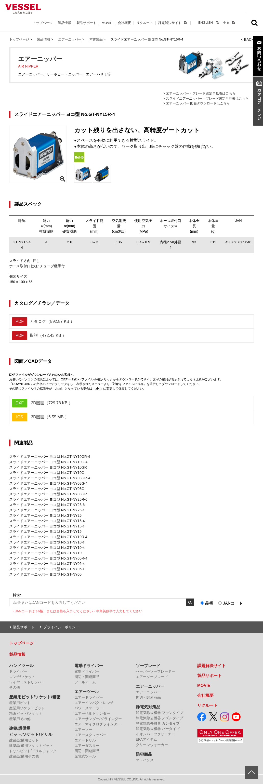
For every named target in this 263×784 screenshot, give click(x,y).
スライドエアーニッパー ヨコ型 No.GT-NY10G (46, 473)
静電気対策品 (148, 707)
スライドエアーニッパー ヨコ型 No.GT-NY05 (45, 574)
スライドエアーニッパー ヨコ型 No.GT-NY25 (45, 515)
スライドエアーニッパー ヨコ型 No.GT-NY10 (45, 553)
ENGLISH (205, 22)
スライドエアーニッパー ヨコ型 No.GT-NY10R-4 (48, 537)
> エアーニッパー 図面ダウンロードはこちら (196, 103)
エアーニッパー (69, 39)
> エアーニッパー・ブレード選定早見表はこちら (199, 93)
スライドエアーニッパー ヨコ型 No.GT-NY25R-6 (48, 499)
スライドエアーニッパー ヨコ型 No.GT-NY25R (46, 510)
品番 (209, 603)
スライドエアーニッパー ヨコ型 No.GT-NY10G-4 (48, 462)
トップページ (42, 23)
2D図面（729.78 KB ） (42, 403)
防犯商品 (144, 754)
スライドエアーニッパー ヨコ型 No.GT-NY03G (46, 489)
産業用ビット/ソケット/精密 (34, 697)
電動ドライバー (88, 665)
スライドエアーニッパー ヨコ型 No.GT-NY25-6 (47, 505)
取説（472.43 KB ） (39, 335)
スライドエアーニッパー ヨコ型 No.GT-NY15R (46, 526)
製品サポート (86, 23)
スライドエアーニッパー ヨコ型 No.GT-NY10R (46, 542)
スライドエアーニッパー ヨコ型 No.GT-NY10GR (48, 467)
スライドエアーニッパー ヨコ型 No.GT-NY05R (46, 569)
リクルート (144, 23)
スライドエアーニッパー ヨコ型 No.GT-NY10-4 (47, 548)
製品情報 (64, 23)
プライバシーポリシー (61, 627)
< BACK (247, 39)
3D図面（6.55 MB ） (40, 417)
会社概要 (124, 23)
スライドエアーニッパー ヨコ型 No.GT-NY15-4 (47, 521)
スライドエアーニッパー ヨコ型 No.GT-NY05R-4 (48, 558)
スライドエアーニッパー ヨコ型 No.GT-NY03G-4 (48, 483)
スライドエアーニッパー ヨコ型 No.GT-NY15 (45, 531)
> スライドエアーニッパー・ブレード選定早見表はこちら (206, 98)
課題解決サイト (169, 23)
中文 (226, 22)
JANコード (233, 603)
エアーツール (86, 691)
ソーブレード (148, 665)
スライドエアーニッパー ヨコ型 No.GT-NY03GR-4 (49, 478)
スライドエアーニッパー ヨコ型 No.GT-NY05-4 (47, 564)
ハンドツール (21, 665)
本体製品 (96, 39)
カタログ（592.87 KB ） (43, 321)
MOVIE (107, 23)
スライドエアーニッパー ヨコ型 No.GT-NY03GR (48, 494)
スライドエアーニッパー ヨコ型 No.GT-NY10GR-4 (49, 457)
